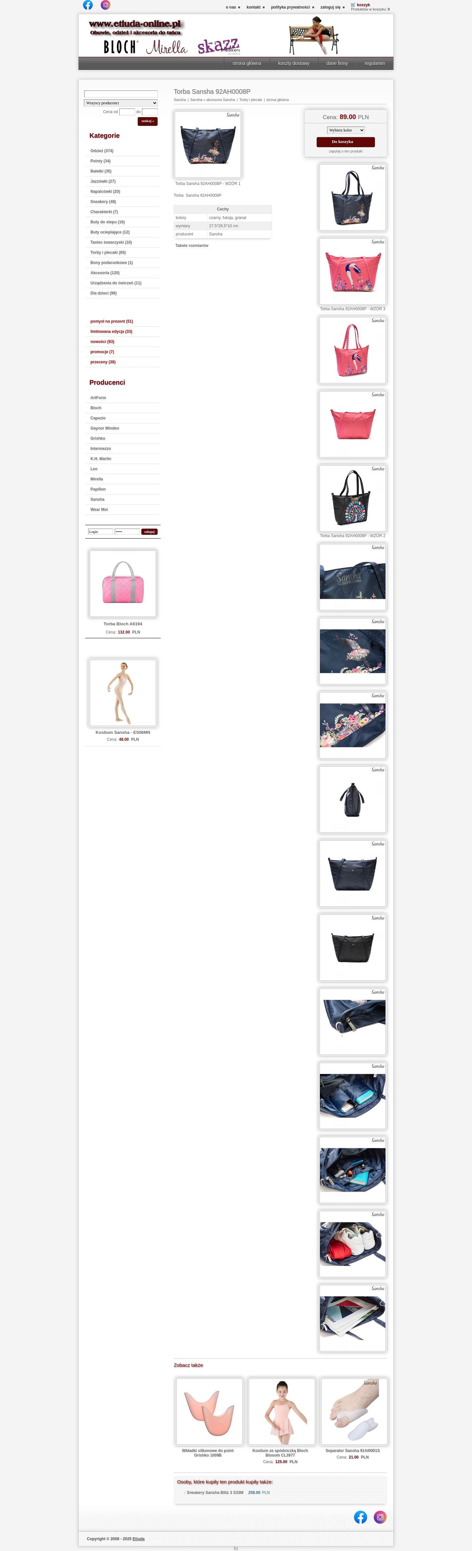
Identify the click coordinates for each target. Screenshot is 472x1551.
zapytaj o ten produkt (346, 151)
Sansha (97, 499)
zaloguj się (331, 7)
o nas (231, 7)
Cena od (110, 112)
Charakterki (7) (104, 212)
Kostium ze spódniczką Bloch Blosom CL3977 (280, 1453)
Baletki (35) (100, 171)
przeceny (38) (103, 362)
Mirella (96, 479)
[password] (127, 531)
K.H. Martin (100, 458)
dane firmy (337, 63)
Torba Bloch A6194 (123, 623)
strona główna (246, 63)
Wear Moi (99, 509)
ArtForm (98, 397)
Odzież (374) (101, 151)
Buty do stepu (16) (107, 222)
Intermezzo (100, 448)
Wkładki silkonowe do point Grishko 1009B (207, 1453)
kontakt (253, 7)
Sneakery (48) (103, 201)
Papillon (98, 489)
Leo (93, 469)
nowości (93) (102, 341)
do (138, 112)
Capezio (98, 418)
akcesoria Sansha (220, 100)
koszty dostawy (293, 63)
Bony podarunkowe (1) (111, 262)
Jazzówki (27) (103, 181)
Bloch (95, 408)
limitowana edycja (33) (111, 331)
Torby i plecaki (250, 100)
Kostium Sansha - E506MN (123, 732)
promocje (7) (102, 352)
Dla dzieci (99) (103, 293)
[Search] (121, 94)
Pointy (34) (100, 161)
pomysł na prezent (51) (111, 321)
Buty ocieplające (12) (109, 232)
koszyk (363, 5)
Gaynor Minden (104, 428)
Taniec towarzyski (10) (111, 242)
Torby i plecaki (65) (108, 252)
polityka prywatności (290, 7)
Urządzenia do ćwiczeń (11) (115, 283)
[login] (100, 531)
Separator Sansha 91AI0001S (352, 1450)
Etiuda (139, 1539)
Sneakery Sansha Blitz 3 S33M (215, 1492)
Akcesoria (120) (105, 273)
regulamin (374, 63)
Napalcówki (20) (105, 191)
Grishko (97, 438)
